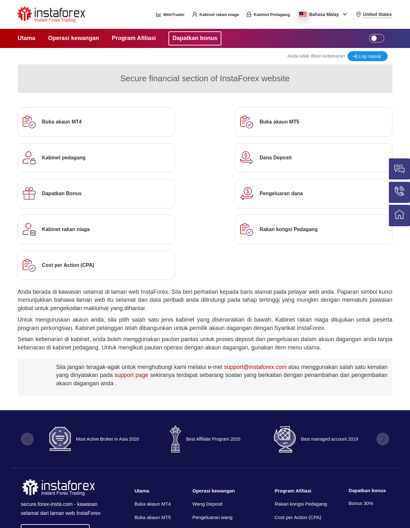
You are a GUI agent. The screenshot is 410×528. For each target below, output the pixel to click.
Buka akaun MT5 (153, 445)
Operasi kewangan (214, 419)
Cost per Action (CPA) (298, 445)
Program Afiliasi (293, 419)
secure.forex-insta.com (47, 432)
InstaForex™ (319, 496)
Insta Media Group (70, 513)
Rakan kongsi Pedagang (301, 432)
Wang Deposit (208, 432)
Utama (142, 419)
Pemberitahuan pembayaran (223, 458)
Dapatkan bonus (367, 418)
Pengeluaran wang (213, 445)
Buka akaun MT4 (153, 432)
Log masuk (370, 56)
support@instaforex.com (255, 295)
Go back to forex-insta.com (55, 459)
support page (131, 303)
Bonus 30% (360, 431)
